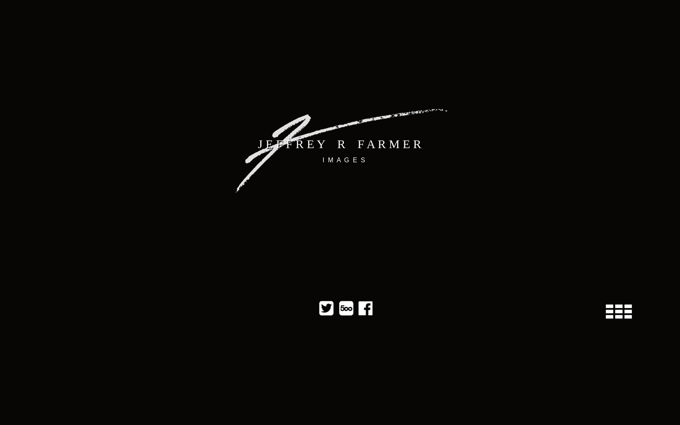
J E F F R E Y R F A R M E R (339, 144)
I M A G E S (344, 160)
